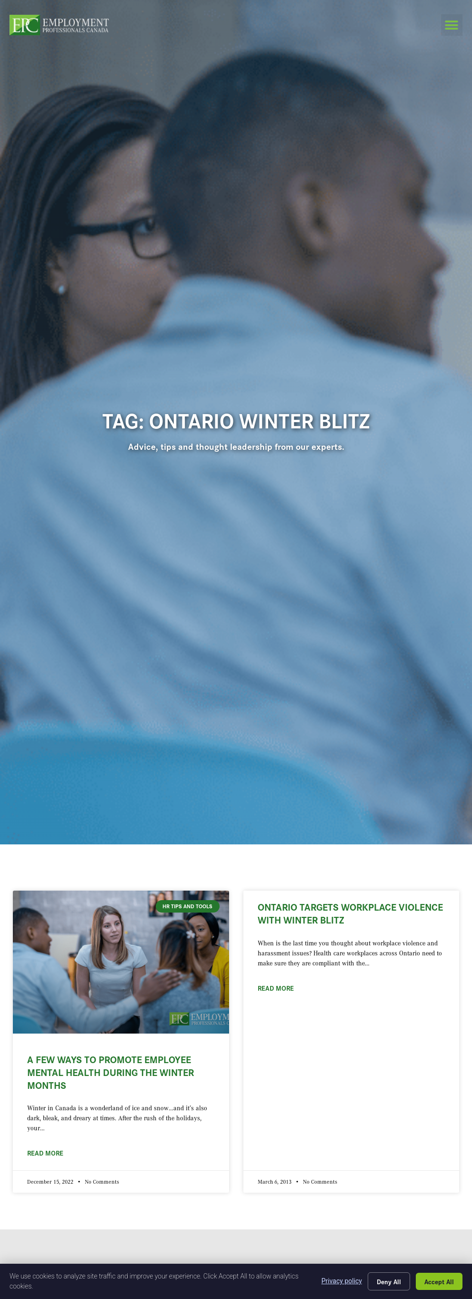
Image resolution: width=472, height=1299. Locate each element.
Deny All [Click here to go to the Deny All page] (389, 1281)
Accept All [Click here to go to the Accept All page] (439, 1281)
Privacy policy (341, 1281)
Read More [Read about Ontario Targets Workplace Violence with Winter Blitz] (276, 988)
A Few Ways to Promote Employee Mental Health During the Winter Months (110, 1072)
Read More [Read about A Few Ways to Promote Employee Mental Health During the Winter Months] (45, 1152)
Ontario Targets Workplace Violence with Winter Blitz (350, 912)
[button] (451, 25)
